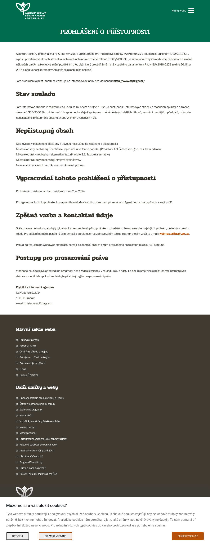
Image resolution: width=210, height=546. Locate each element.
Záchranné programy (31, 409)
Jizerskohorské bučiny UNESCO (36, 450)
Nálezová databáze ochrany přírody (38, 444)
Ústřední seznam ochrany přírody (37, 403)
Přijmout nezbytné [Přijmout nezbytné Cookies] (55, 536)
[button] (183, 10)
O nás (23, 368)
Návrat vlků (25, 415)
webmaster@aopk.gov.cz (174, 233)
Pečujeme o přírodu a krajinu (35, 357)
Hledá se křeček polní (31, 456)
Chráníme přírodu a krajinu (34, 351)
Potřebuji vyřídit (28, 345)
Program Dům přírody (31, 462)
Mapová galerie (27, 432)
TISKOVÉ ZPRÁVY (29, 374)
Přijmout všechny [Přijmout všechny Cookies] (188, 536)
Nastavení (17, 536)
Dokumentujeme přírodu (33, 363)
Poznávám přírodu (29, 339)
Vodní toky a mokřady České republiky (40, 421)
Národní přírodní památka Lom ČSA (38, 473)
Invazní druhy (27, 427)
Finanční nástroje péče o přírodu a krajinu (42, 397)
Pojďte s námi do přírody (33, 467)
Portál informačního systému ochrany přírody (43, 438)
